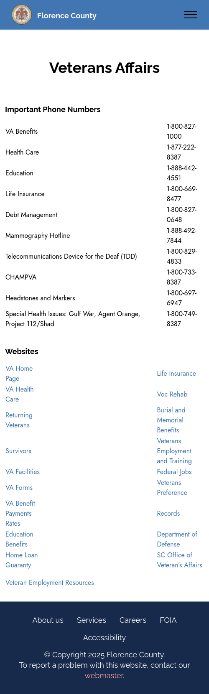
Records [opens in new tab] (168, 513)
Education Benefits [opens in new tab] (19, 539)
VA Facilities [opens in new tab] (22, 472)
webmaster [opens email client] (103, 675)
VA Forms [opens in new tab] (19, 487)
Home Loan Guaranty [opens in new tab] (21, 560)
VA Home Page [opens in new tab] (19, 373)
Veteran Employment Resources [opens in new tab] (49, 582)
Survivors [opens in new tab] (18, 451)
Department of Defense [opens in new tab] (177, 539)
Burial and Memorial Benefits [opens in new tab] (171, 420)
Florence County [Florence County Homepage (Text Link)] (67, 15)
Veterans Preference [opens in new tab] (172, 487)
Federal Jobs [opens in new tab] (174, 472)
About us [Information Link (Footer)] (47, 620)
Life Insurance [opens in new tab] (176, 373)
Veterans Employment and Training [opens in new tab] (174, 451)
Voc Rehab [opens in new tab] (172, 394)
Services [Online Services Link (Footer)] (91, 620)
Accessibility (104, 637)
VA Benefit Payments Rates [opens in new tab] (20, 513)
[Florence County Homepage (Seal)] (22, 15)
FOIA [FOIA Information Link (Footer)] (168, 620)
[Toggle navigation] (190, 14)
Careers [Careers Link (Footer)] (133, 620)
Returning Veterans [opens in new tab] (19, 420)
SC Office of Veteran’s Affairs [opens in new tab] (179, 560)
